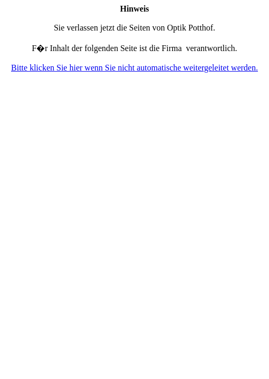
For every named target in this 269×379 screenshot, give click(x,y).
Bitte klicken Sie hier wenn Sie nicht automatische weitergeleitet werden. (134, 67)
